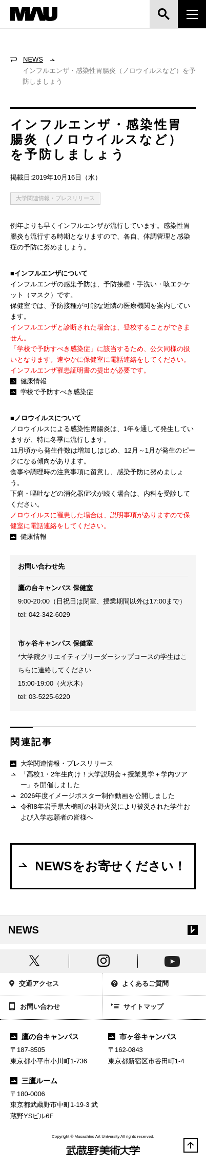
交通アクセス (33, 984)
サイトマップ (137, 1007)
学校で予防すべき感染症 (51, 392)
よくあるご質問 (140, 984)
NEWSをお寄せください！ (101, 866)
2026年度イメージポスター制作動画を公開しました (92, 796)
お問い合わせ (34, 1007)
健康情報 (28, 381)
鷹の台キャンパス (44, 1036)
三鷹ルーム (33, 1080)
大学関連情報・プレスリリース (55, 198)
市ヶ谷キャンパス (142, 1036)
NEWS (33, 59)
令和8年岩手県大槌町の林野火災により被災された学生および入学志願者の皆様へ (100, 811)
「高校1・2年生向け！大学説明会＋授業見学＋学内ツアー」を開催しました (99, 779)
